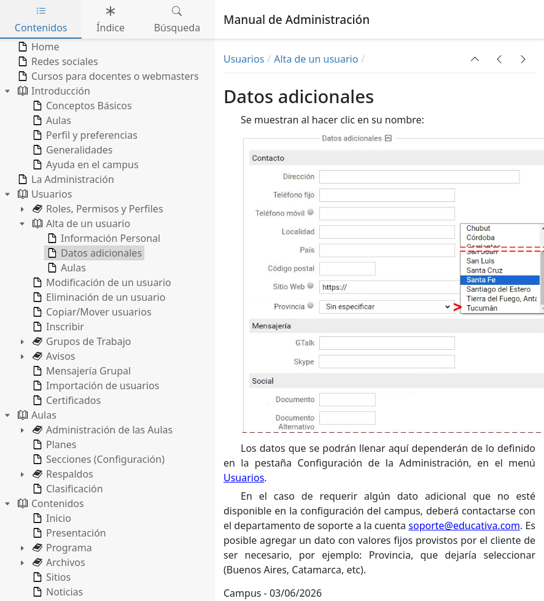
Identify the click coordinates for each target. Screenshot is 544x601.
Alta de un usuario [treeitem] (80, 223)
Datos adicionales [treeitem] (93, 253)
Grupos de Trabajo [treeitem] (80, 341)
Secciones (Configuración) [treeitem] (97, 459)
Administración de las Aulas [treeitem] (101, 429)
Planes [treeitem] (53, 444)
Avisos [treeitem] (53, 356)
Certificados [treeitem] (65, 400)
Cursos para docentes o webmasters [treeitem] (107, 76)
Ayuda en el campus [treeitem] (84, 164)
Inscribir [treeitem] (57, 326)
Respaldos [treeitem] (61, 474)
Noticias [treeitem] (56, 591)
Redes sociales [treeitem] (56, 61)
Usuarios (243, 59)
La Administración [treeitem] (64, 179)
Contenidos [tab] (41, 19)
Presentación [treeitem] (68, 532)
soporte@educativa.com (464, 525)
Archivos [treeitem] (57, 562)
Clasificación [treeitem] (66, 488)
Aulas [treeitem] (50, 120)
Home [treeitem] (37, 46)
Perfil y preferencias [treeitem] (84, 135)
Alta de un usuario (316, 59)
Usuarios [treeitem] (43, 194)
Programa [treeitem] (61, 547)
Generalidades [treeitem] (71, 149)
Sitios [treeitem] (50, 577)
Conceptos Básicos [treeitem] (81, 105)
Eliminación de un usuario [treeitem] (97, 297)
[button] (475, 59)
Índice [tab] (110, 19)
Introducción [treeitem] (52, 90)
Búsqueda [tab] (177, 19)
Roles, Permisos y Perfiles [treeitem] (96, 208)
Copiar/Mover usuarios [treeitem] (91, 311)
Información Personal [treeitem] (102, 238)
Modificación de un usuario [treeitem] (100, 282)
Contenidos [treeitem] (49, 503)
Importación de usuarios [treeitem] (94, 385)
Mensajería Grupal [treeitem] (80, 370)
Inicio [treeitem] (50, 518)
